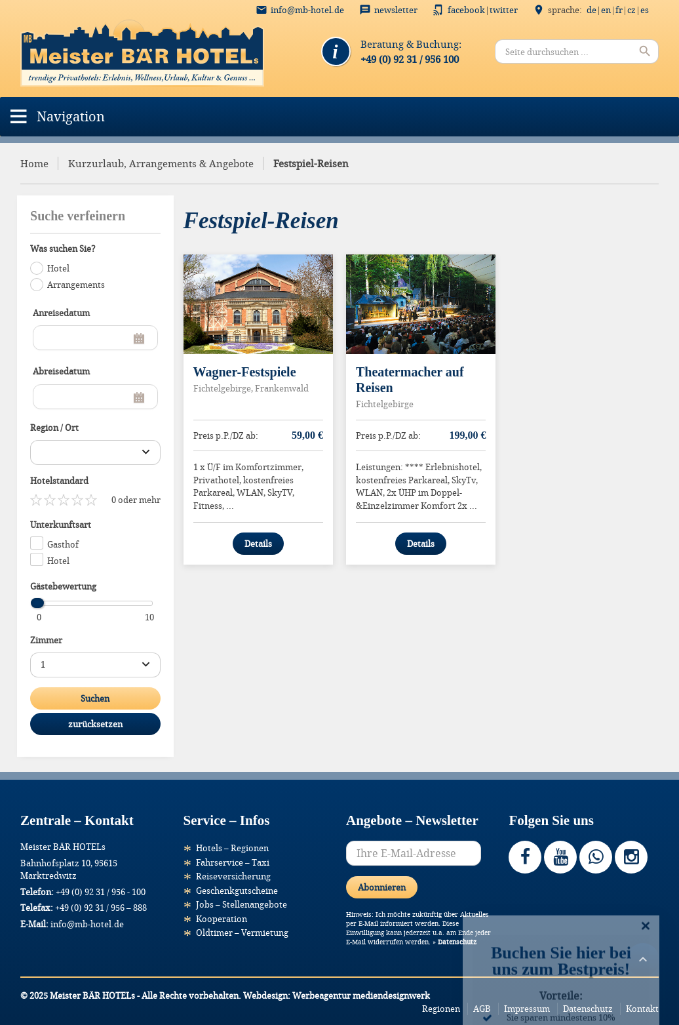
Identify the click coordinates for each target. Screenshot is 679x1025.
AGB (482, 1009)
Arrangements (76, 285)
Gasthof (63, 544)
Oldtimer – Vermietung (242, 932)
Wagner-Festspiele (244, 372)
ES (644, 10)
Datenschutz (457, 942)
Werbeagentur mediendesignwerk (361, 995)
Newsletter (395, 10)
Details (258, 544)
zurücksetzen (95, 724)
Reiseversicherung (233, 876)
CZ (631, 10)
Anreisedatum (61, 313)
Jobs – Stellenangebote (241, 904)
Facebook (466, 10)
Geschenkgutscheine (237, 890)
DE (591, 10)
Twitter (504, 10)
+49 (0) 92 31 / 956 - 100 (101, 892)
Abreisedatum (61, 371)
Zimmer (46, 640)
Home (34, 163)
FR (619, 10)
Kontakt (642, 1009)
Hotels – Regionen (232, 848)
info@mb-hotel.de (307, 10)
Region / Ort (54, 427)
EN (606, 10)
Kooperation (221, 919)
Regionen (441, 1009)
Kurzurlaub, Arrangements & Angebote (161, 163)
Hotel (58, 268)
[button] (71, 116)
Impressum (527, 1009)
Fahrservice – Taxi (232, 862)
